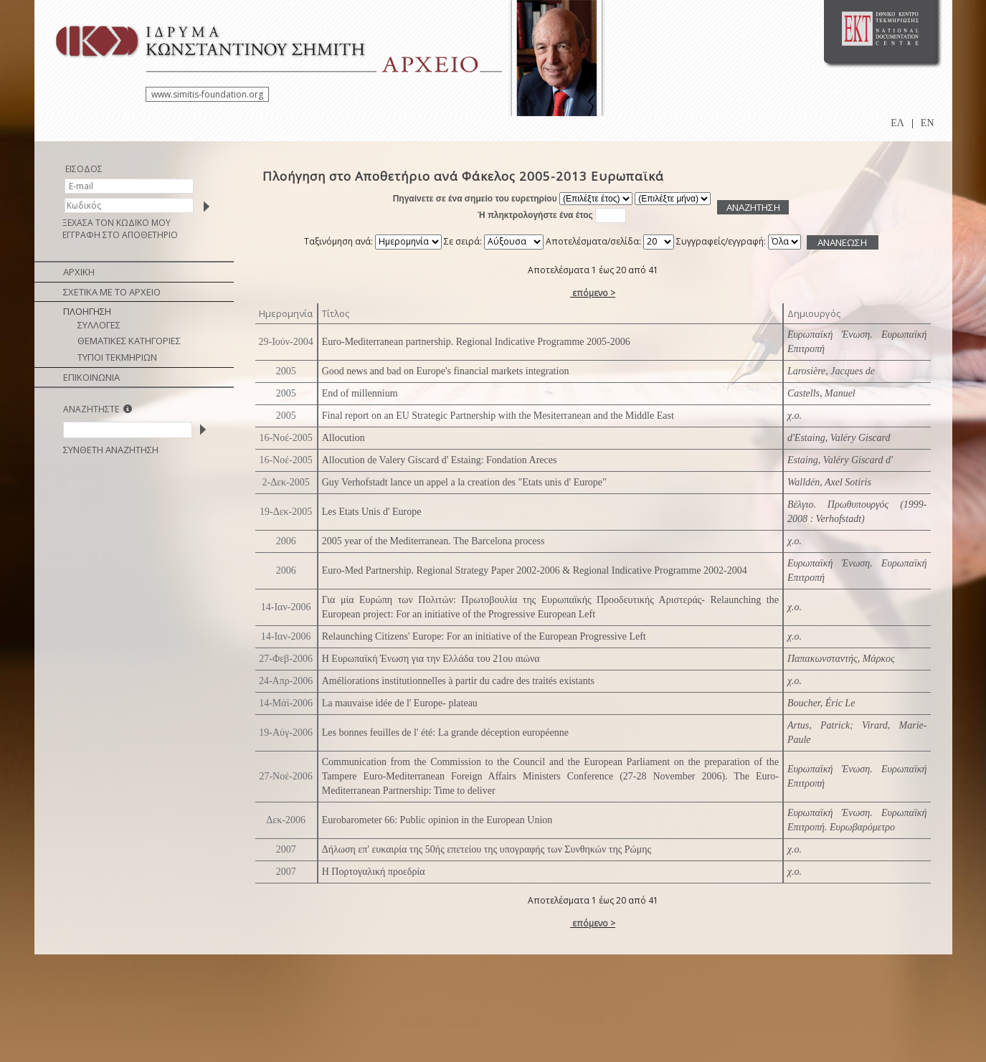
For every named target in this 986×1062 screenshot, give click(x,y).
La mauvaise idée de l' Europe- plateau (400, 703)
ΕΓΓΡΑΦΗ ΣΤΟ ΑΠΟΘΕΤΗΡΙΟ (120, 235)
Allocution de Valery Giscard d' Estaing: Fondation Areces (439, 460)
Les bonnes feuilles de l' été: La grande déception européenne (445, 732)
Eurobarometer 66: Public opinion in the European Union (437, 820)
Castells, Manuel (821, 393)
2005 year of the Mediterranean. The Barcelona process (433, 541)
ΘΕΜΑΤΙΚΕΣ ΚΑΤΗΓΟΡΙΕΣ (129, 340)
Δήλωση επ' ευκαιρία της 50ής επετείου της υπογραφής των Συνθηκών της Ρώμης (486, 849)
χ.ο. (794, 415)
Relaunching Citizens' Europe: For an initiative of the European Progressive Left (484, 636)
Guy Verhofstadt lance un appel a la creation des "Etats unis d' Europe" (464, 482)
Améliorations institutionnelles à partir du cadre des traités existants (458, 680)
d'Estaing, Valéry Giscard (839, 437)
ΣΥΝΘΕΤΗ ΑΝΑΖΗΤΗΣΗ (110, 449)
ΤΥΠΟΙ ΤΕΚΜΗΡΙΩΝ (117, 357)
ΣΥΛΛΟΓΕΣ (98, 324)
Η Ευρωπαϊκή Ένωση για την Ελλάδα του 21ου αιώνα (431, 658)
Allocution (343, 437)
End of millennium (360, 393)
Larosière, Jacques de (831, 371)
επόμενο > (593, 293)
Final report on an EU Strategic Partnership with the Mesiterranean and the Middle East (498, 415)
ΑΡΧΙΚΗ (79, 271)
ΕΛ (897, 123)
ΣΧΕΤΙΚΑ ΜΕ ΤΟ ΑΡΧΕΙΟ (112, 291)
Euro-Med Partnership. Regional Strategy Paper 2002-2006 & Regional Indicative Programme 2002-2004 (534, 570)
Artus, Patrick (818, 725)
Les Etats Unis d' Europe (372, 511)
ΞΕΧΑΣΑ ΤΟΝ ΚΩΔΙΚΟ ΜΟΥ (116, 223)
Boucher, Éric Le (821, 703)
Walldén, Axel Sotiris (829, 482)
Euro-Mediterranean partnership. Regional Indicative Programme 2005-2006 (476, 341)
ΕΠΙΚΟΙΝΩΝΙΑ (91, 377)
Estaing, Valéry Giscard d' (840, 460)
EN (927, 123)
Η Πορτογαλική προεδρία (373, 871)
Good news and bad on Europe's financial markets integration (445, 371)
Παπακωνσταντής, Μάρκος (841, 658)
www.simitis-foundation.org (207, 94)
